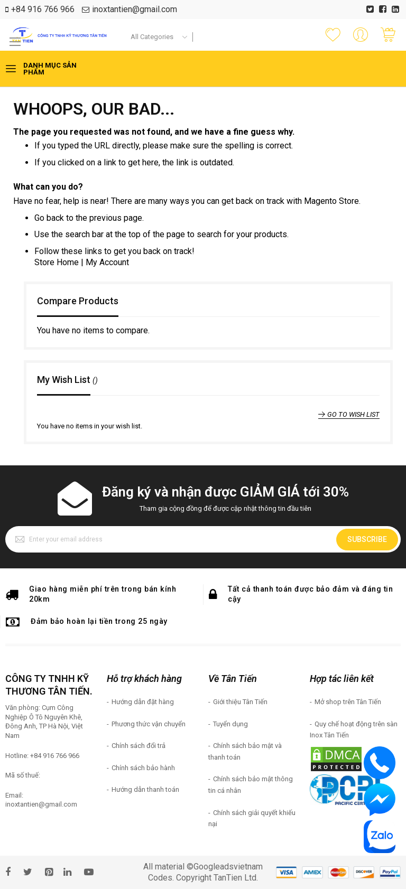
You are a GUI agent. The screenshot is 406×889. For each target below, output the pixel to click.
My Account (107, 262)
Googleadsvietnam (228, 867)
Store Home (56, 262)
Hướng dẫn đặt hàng (143, 702)
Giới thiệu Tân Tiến (240, 702)
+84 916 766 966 (43, 9)
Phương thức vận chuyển (149, 724)
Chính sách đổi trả (138, 746)
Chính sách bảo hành (143, 768)
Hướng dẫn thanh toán (145, 789)
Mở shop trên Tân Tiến (348, 702)
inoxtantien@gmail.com (134, 9)
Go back (49, 218)
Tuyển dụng (230, 724)
